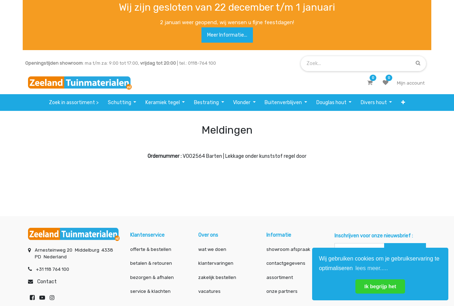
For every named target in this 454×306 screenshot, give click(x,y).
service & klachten (150, 291)
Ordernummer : (165, 156)
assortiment (279, 277)
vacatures (209, 291)
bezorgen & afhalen (152, 277)
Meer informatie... (227, 35)
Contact (47, 282)
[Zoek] (418, 63)
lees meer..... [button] (371, 268)
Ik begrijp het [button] (380, 286)
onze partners (282, 291)
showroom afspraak (288, 249)
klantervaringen (215, 263)
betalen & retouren (151, 263)
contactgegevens (285, 263)
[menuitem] (73, 102)
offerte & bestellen (151, 249)
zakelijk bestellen (217, 277)
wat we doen (212, 249)
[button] (403, 102)
